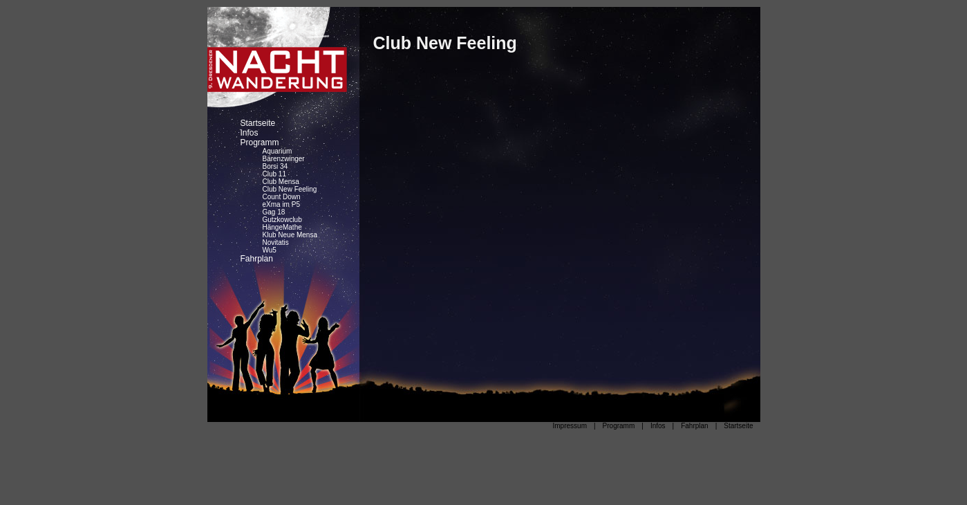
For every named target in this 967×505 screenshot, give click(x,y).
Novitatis (276, 242)
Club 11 (274, 174)
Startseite (258, 123)
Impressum (570, 426)
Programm (260, 142)
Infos (250, 133)
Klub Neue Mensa (290, 235)
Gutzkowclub (282, 219)
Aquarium (277, 151)
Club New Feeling (290, 189)
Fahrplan (257, 259)
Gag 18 (274, 212)
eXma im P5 (281, 204)
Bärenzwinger (284, 159)
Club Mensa (281, 181)
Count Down (282, 197)
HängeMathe (282, 227)
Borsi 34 (275, 166)
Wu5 (269, 250)
